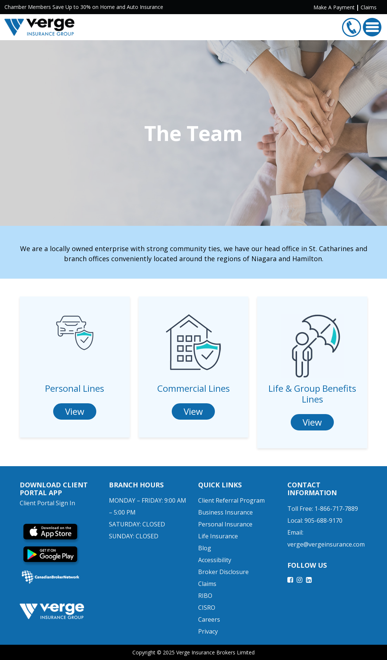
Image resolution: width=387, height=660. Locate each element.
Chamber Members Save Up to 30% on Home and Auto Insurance (83, 6)
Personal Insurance (225, 524)
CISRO (206, 607)
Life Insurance (218, 536)
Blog (204, 548)
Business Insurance (225, 512)
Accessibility (214, 560)
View (74, 411)
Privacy (208, 631)
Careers (209, 619)
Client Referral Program (231, 500)
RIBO (205, 596)
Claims (369, 7)
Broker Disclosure (223, 572)
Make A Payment (334, 7)
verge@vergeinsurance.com (326, 544)
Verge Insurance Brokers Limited (215, 652)
